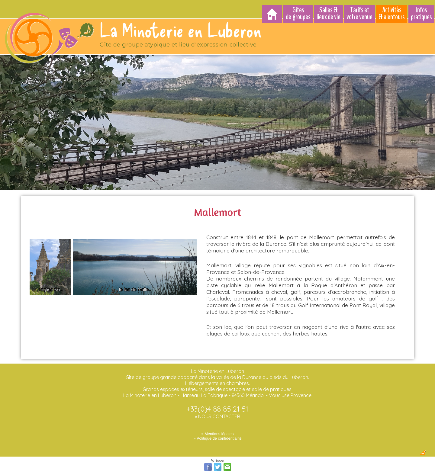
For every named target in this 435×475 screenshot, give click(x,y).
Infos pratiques (421, 13)
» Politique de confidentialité (217, 435)
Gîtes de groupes (298, 13)
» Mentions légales (217, 431)
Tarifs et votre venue (359, 13)
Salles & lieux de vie (328, 13)
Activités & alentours (392, 13)
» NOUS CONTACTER (217, 414)
